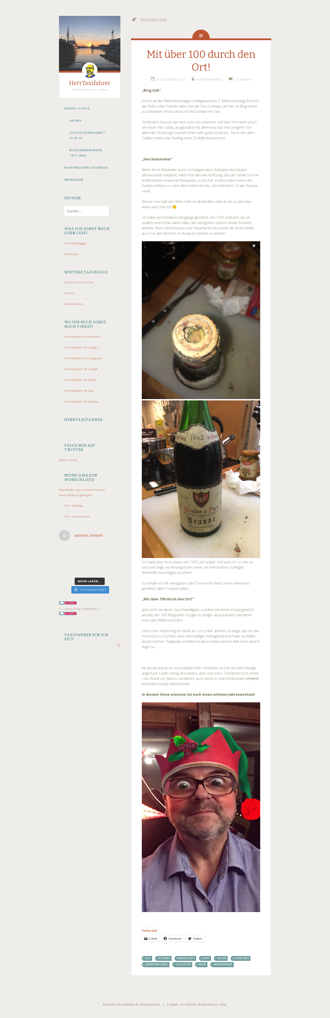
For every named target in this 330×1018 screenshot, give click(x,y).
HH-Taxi (69, 293)
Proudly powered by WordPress (131, 1005)
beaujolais (186, 958)
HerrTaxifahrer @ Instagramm (83, 358)
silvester (183, 964)
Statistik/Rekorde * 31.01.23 (87, 135)
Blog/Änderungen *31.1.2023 (86, 152)
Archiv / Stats (77, 108)
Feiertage (241, 958)
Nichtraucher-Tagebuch (86, 168)
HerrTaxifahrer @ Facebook (82, 337)
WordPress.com (212, 1005)
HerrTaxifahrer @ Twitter (80, 380)
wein (202, 964)
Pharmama (71, 254)
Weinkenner (223, 964)
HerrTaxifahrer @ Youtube (81, 401)
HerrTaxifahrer (89, 83)
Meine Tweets (68, 460)
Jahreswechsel (157, 964)
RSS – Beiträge (73, 506)
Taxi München (73, 304)
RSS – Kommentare (76, 516)
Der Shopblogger (75, 243)
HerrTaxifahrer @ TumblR (80, 369)
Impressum (73, 180)
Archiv (75, 121)
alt (148, 958)
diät (206, 958)
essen (222, 958)
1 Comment (242, 79)
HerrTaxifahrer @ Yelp (78, 391)
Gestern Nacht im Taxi (78, 282)
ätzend (164, 958)
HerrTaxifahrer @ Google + (81, 347)
